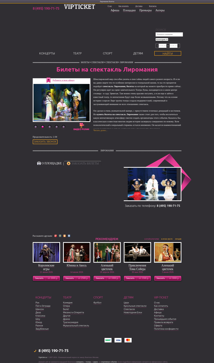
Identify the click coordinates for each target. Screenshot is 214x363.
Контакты (152, 6)
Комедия (67, 302)
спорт (107, 53)
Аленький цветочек (107, 267)
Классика (40, 315)
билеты (85, 62)
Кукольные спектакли (135, 306)
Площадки (129, 10)
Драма (66, 319)
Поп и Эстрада (43, 306)
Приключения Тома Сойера (137, 267)
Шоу (38, 319)
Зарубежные (42, 329)
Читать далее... (100, 130)
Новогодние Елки (133, 312)
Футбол (97, 302)
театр (77, 53)
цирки (95, 362)
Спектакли (97, 62)
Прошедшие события (165, 319)
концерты (47, 53)
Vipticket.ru (43, 357)
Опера (66, 306)
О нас (110, 6)
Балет (66, 309)
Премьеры (145, 10)
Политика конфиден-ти (166, 329)
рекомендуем (106, 239)
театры (88, 362)
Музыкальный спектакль (76, 325)
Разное (39, 325)
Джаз (38, 312)
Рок (37, 302)
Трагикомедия (70, 322)
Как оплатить (124, 6)
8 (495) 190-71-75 (46, 8)
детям (138, 53)
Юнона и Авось (77, 265)
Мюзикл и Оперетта (73, 312)
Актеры (160, 10)
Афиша (115, 10)
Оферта (158, 325)
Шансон (40, 309)
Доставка (138, 6)
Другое (66, 315)
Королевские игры (46, 267)
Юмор (39, 322)
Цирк (126, 302)
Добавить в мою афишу (63, 80)
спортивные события (109, 362)
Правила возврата (163, 322)
